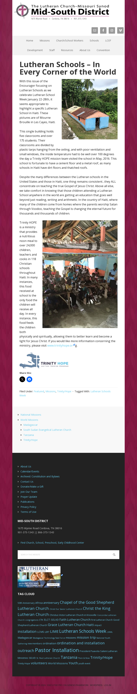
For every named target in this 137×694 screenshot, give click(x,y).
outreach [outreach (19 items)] (26, 650)
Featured (39, 391)
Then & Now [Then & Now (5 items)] (84, 658)
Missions (50, 391)
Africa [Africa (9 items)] (39, 602)
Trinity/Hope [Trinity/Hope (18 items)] (101, 657)
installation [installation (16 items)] (27, 631)
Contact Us (27, 481)
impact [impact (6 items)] (98, 625)
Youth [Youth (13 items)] (73, 663)
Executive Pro (55, 685)
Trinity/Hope (64, 391)
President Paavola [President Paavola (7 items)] (90, 651)
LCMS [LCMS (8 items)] (40, 631)
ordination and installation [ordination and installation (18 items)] (81, 642)
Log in (107, 685)
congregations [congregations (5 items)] (31, 620)
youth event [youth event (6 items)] (84, 663)
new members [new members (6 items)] (35, 643)
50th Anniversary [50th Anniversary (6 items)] (26, 602)
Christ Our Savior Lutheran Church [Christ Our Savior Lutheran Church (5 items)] (66, 609)
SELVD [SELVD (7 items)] (32, 657)
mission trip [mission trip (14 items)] (86, 637)
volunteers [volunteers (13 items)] (39, 663)
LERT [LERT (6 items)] (47, 631)
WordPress (96, 685)
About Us (26, 466)
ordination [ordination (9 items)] (49, 643)
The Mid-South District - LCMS (61, 11)
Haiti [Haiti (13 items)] (90, 625)
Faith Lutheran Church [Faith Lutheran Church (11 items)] (74, 619)
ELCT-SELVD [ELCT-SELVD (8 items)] (51, 619)
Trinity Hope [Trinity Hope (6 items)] (24, 663)
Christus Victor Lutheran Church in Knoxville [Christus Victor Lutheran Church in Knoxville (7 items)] (73, 615)
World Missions (29, 419)
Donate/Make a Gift (32, 486)
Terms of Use (28, 512)
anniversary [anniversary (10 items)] (51, 603)
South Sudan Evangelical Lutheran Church (47, 429)
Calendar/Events (30, 471)
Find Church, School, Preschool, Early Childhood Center (52, 542)
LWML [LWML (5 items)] (110, 632)
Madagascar (30, 424)
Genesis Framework (77, 685)
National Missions (31, 414)
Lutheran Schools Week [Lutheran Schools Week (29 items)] (82, 631)
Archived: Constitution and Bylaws (40, 476)
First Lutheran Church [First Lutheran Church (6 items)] (102, 619)
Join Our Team (29, 491)
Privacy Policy (28, 507)
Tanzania (28, 435)
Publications (27, 501)
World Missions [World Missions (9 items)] (58, 663)
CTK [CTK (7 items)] (41, 619)
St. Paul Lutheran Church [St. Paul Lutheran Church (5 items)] (48, 658)
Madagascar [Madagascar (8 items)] (25, 637)
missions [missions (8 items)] (71, 637)
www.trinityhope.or (60, 345)
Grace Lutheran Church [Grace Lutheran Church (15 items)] (67, 624)
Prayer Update (29, 496)
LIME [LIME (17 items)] (54, 631)
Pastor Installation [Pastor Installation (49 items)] (57, 650)
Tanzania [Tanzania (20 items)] (69, 657)
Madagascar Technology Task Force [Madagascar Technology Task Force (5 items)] (49, 638)
